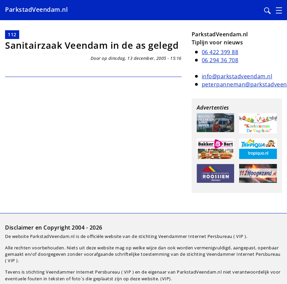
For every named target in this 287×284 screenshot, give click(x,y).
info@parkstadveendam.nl (237, 76)
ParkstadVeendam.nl (36, 9)
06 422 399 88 (220, 52)
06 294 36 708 (220, 60)
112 (12, 34)
